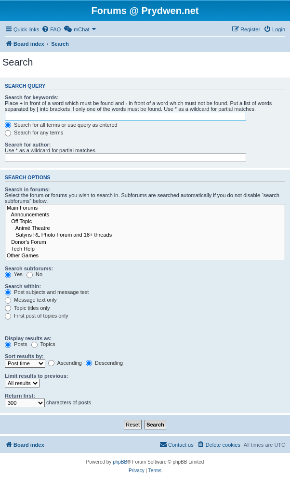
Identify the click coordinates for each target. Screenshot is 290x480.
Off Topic (145, 221)
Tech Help (145, 249)
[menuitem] (51, 29)
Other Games (145, 256)
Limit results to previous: (36, 376)
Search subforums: (29, 268)
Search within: (23, 286)
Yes (14, 274)
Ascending (65, 363)
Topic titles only (27, 308)
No (34, 274)
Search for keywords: (32, 97)
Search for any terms (34, 132)
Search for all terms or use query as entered (61, 125)
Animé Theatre (145, 228)
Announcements (145, 215)
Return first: (20, 396)
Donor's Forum (145, 242)
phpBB (120, 462)
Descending (104, 363)
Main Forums (145, 208)
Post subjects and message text (47, 292)
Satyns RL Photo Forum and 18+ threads (145, 235)
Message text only (31, 300)
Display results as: (28, 338)
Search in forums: (27, 189)
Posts (16, 344)
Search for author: (28, 144)
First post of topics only (36, 316)
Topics (43, 344)
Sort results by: (24, 356)
